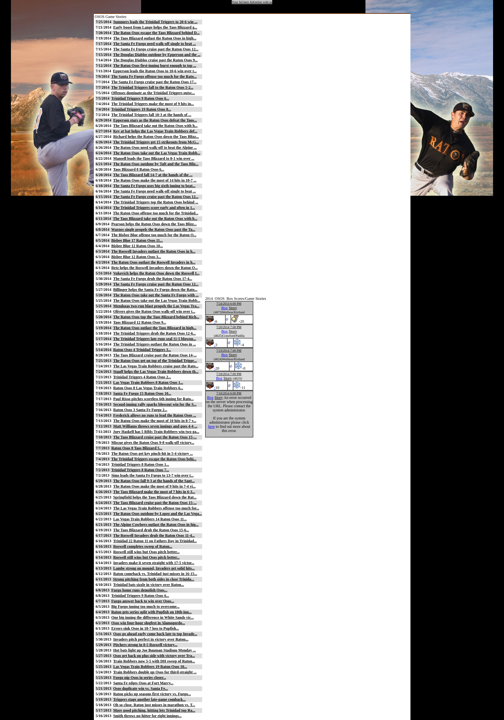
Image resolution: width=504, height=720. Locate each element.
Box (224, 308)
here (211, 426)
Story (233, 308)
